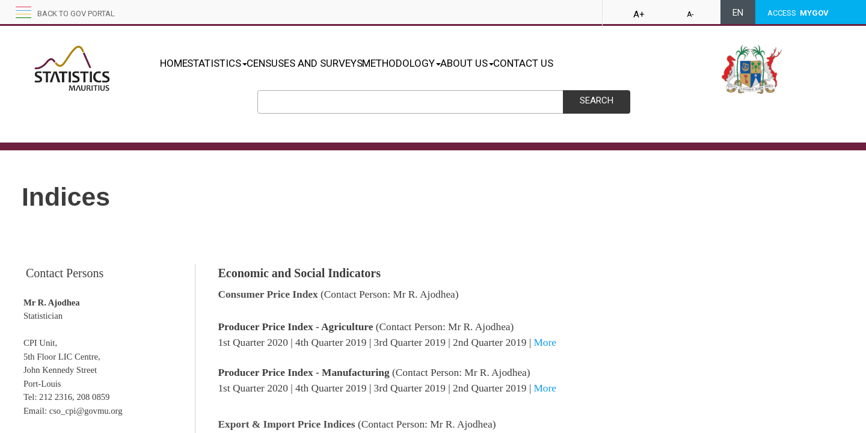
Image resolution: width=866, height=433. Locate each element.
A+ (639, 14)
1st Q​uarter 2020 (252, 388)
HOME (174, 63)
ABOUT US (517, 63)
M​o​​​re (544, 388)
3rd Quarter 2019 (410, 342)
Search (596, 100)
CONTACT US (586, 63)
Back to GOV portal (76, 13)
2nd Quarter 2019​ (489, 388)
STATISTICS (230, 63)
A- (690, 14)
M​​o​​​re (544, 342)
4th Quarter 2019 (330, 342)
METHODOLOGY (439, 63)
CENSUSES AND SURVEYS (330, 63)
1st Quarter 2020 (252, 342)
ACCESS (798, 12)
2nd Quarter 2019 (489, 342)
